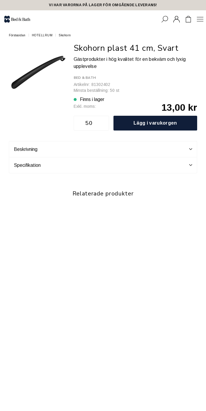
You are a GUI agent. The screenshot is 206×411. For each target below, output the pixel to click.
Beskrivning (103, 149)
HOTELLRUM (42, 35)
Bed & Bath (85, 77)
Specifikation (103, 165)
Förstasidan (17, 35)
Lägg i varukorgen (155, 122)
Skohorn (65, 35)
